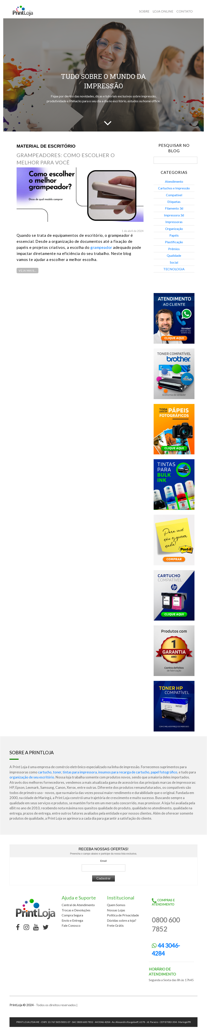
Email (103, 861)
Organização (174, 229)
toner (57, 772)
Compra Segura (72, 915)
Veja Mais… (27, 270)
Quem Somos (116, 905)
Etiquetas (174, 201)
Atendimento (174, 181)
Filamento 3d (174, 208)
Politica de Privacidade (123, 915)
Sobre (144, 11)
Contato (184, 11)
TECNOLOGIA (174, 269)
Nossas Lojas (116, 910)
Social (174, 262)
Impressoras (174, 222)
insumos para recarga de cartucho (123, 772)
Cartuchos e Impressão (174, 188)
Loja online (163, 11)
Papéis (174, 235)
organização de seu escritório (32, 777)
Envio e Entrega (72, 920)
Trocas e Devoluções (76, 910)
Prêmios (174, 249)
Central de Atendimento (78, 905)
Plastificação (174, 242)
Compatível (174, 195)
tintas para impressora (80, 772)
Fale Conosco (71, 925)
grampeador (101, 247)
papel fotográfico (164, 772)
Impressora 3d (174, 215)
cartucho (45, 772)
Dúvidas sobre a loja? (121, 920)
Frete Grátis (115, 925)
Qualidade (174, 255)
